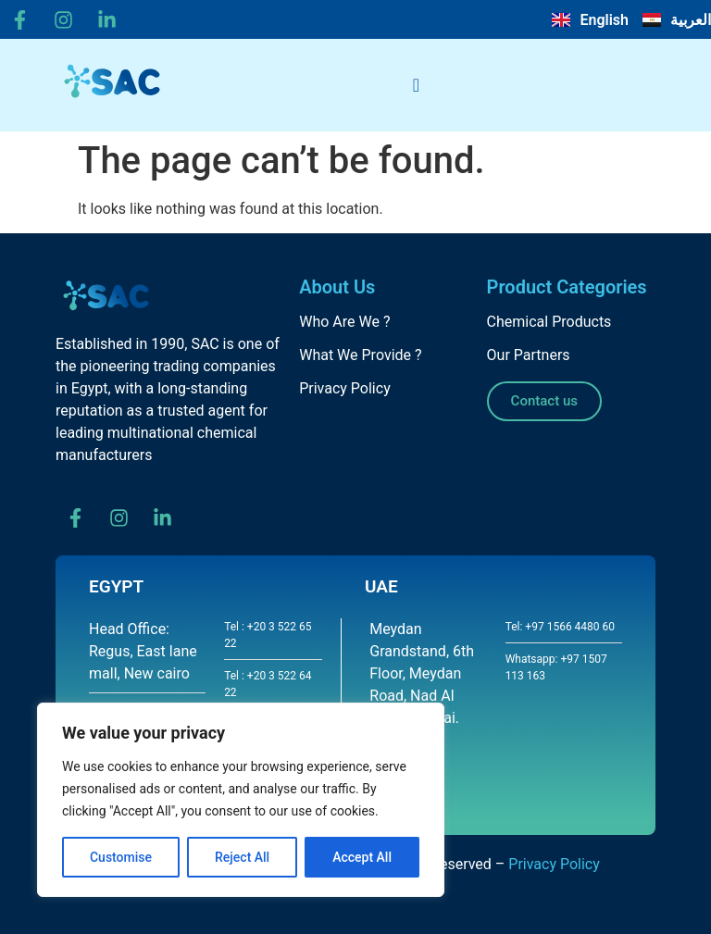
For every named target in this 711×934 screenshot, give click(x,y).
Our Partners (528, 355)
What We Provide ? (360, 355)
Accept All (362, 857)
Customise (121, 857)
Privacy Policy (345, 388)
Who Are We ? (344, 321)
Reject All (242, 857)
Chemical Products (549, 321)
